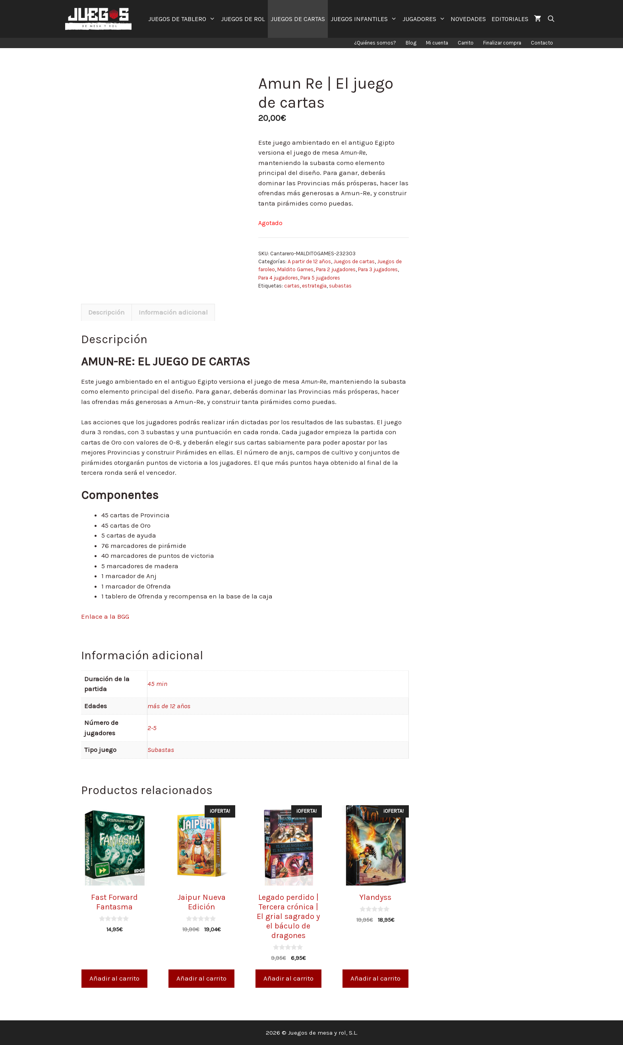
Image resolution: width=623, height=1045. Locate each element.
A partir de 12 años (309, 261)
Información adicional (173, 312)
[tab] (106, 312)
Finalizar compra (502, 43)
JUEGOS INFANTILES (365, 19)
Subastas (160, 750)
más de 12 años (168, 706)
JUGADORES (425, 19)
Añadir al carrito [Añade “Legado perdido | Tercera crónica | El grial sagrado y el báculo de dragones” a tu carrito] (288, 978)
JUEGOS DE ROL (243, 19)
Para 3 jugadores (378, 269)
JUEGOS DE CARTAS (298, 19)
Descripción (106, 312)
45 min (157, 684)
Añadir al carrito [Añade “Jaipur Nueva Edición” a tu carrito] (201, 978)
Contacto (542, 43)
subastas (340, 286)
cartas (292, 286)
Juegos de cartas (354, 261)
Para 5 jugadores (320, 278)
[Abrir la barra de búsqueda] (551, 19)
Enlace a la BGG (105, 616)
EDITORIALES (509, 19)
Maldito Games (295, 269)
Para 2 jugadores (336, 269)
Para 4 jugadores (278, 278)
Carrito (466, 43)
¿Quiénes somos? (375, 43)
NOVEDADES (468, 19)
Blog (411, 43)
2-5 (152, 728)
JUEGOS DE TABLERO (183, 19)
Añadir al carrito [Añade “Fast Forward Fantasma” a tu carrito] (114, 978)
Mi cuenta (437, 43)
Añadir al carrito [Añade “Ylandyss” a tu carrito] (375, 978)
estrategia (314, 286)
